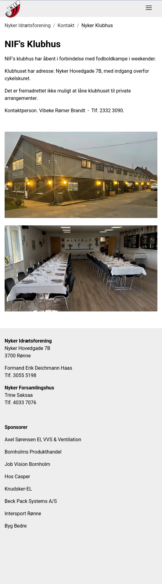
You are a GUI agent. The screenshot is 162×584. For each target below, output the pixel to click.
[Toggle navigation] (148, 8)
